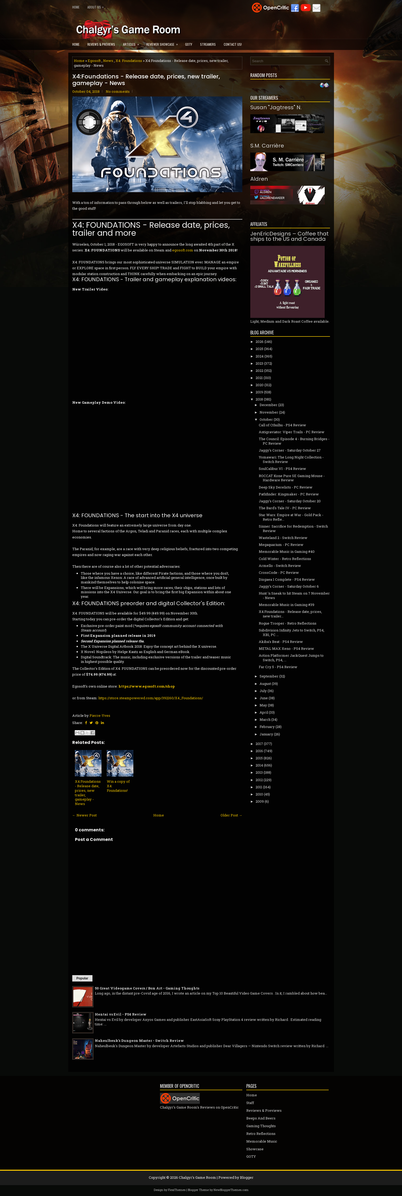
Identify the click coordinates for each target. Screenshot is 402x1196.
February (267, 726)
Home (75, 7)
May (263, 705)
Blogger (246, 1177)
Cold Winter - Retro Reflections (285, 558)
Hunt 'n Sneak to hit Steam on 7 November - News (294, 595)
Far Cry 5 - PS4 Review (278, 666)
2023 (259, 363)
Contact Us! (233, 44)
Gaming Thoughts (261, 1125)
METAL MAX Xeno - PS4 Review (286, 648)
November (269, 412)
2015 (259, 758)
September (269, 676)
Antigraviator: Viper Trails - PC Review (291, 431)
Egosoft (94, 60)
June (264, 698)
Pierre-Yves (100, 715)
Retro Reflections (261, 1133)
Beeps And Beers (261, 1118)
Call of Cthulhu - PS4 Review (282, 425)
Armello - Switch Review (280, 565)
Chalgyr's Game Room (197, 1177)
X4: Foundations (129, 60)
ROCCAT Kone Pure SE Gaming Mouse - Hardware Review (292, 478)
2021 (259, 377)
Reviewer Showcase (163, 43)
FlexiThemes (176, 1190)
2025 (259, 348)
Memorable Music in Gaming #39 (286, 604)
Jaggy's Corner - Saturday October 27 (290, 450)
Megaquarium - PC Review (281, 544)
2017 (259, 743)
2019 (259, 392)
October (266, 419)
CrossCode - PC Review (279, 572)
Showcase (255, 1149)
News (108, 60)
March (265, 719)
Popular (82, 978)
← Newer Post (84, 815)
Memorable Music (261, 1141)
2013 (259, 772)
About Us (96, 6)
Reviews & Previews (101, 44)
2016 (259, 750)
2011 (259, 787)
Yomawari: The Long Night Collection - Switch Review (291, 459)
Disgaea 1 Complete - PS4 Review (287, 579)
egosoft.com (182, 250)
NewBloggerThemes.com (231, 1190)
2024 (260, 356)
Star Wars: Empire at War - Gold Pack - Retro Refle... (291, 517)
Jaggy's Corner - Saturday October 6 (289, 586)
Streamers (208, 44)
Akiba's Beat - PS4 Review (281, 641)
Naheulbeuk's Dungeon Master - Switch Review (139, 1040)
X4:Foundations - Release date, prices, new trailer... (290, 613)
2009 (260, 801)
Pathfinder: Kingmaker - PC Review (289, 494)
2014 (259, 765)
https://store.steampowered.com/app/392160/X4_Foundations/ (150, 698)
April (264, 712)
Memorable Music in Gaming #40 (287, 551)
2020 (260, 384)
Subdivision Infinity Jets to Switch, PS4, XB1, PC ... (291, 632)
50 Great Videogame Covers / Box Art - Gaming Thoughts (147, 988)
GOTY (188, 44)
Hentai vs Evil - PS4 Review (120, 1014)
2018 (259, 399)
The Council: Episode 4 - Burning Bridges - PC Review (294, 441)
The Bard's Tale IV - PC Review (285, 508)
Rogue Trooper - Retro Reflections (287, 623)
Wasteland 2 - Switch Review (283, 537)
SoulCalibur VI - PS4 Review (282, 468)
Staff (250, 1102)
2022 (259, 370)
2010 (259, 794)
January (266, 734)
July (263, 690)
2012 (259, 779)
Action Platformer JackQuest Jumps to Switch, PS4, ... (291, 657)
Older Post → (231, 815)
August (265, 683)
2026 (260, 341)
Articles (132, 43)
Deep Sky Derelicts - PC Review (285, 487)
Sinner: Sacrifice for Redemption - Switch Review (293, 528)
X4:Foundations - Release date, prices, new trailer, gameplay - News (146, 79)
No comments (118, 91)
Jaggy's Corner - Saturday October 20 (290, 501)
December (268, 404)
